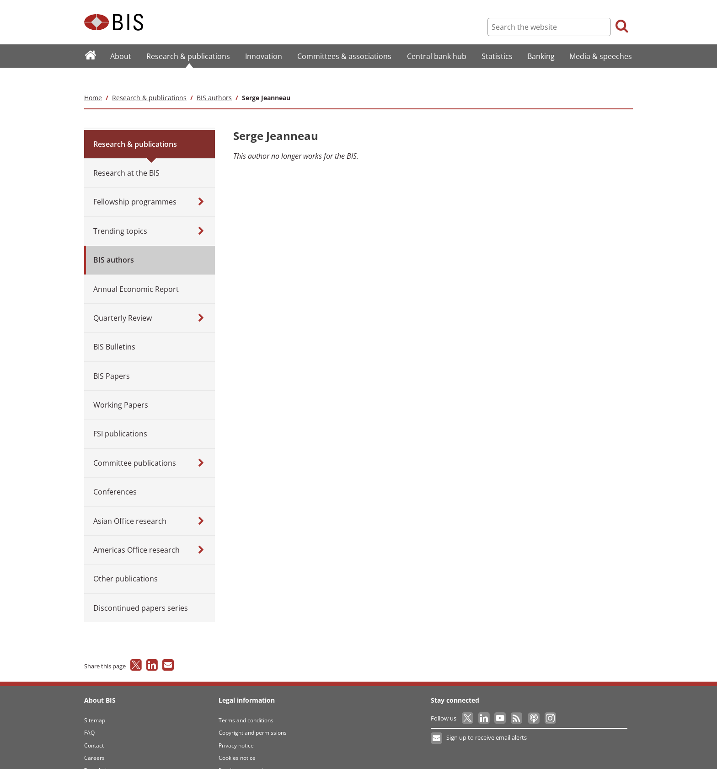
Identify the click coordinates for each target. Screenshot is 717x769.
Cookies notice (237, 739)
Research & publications (149, 79)
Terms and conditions (246, 702)
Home (93, 79)
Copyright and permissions (253, 714)
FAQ (89, 714)
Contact (94, 727)
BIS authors (214, 79)
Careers (94, 739)
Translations (100, 752)
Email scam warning (244, 752)
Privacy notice (236, 727)
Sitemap (94, 702)
